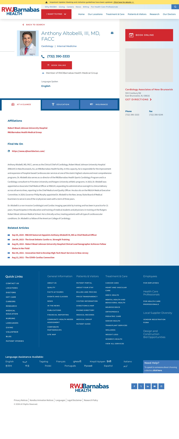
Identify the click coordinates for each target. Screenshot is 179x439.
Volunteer (12, 332)
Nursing (10, 318)
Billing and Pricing (86, 292)
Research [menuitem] (154, 14)
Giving (62, 7)
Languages (12, 323)
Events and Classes (57, 297)
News (78, 7)
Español (108, 366)
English (10, 361)
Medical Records (85, 315)
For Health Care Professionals (104, 7)
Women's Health (114, 339)
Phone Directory (85, 310)
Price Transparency (87, 297)
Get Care (11, 297)
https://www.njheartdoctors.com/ (26, 151)
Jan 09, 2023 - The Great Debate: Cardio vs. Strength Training (41, 239)
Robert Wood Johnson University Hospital (27, 128)
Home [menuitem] (81, 14)
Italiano (128, 361)
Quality (51, 287)
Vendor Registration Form (154, 321)
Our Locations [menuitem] (95, 14)
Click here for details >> (123, 2)
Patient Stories (15, 341)
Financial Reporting (58, 315)
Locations (12, 288)
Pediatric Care (113, 316)
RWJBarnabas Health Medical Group (25, 132)
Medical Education (12, 312)
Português (70, 366)
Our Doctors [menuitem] (169, 14)
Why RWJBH (51, 7)
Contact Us (12, 283)
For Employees (151, 283)
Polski (48, 366)
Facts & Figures (55, 292)
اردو (125, 366)
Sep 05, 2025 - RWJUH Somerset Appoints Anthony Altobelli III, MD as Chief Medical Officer (54, 235)
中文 (27, 366)
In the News (53, 306)
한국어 (9, 366)
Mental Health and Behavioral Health (115, 301)
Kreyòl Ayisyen (97, 361)
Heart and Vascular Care (116, 289)
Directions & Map (85, 306)
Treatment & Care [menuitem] (115, 14)
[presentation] (21, 104)
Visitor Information (87, 301)
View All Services (115, 344)
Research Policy (91, 400)
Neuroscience (113, 307)
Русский (88, 366)
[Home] (20, 11)
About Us (52, 283)
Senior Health (113, 321)
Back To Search (33, 25)
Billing (86, 7)
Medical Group (84, 319)
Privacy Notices (21, 400)
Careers (70, 7)
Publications (54, 310)
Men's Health (112, 295)
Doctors (11, 292)
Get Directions (136, 99)
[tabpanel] (59, 189)
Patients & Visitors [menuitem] (137, 14)
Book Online (57, 65)
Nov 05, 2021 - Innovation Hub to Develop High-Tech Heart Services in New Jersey (50, 253)
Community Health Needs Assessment (60, 320)
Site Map (51, 334)
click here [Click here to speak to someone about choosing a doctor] (157, 370)
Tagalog (43, 361)
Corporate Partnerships (54, 328)
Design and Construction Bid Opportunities (154, 334)
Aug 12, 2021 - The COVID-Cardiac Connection (33, 257)
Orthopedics (112, 312)
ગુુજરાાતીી (77, 361)
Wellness (111, 330)
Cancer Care (112, 283)
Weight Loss (112, 334)
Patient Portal (84, 283)
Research (11, 306)
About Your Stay (84, 287)
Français (60, 361)
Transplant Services (116, 325)
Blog (8, 336)
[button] (175, 6)
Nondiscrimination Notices (41, 400)
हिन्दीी (109, 361)
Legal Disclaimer (74, 400)
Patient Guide (83, 324)
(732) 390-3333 (55, 56)
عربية (24, 361)
